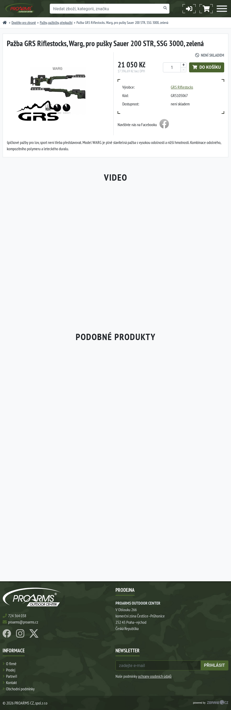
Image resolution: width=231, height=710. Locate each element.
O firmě (11, 663)
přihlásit (214, 665)
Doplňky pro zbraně (24, 22)
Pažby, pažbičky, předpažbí (56, 22)
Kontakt (11, 682)
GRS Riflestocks (182, 87)
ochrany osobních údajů (155, 676)
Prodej (10, 670)
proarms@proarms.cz (23, 622)
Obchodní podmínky (20, 688)
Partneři (11, 676)
